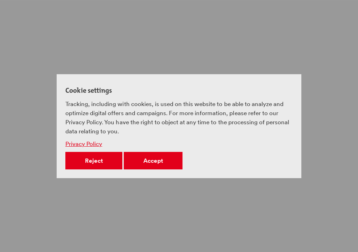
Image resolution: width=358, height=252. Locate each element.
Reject (94, 160)
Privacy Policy (83, 144)
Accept (153, 160)
